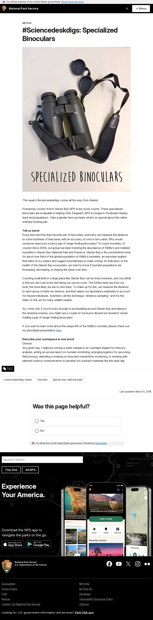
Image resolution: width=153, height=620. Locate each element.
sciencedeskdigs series (18, 379)
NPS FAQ (84, 583)
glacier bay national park (68, 379)
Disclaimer (85, 594)
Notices (6, 599)
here (58, 330)
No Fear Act (85, 588)
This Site (11, 470)
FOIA (4, 594)
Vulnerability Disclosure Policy (96, 599)
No (42, 430)
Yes (42, 420)
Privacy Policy (9, 588)
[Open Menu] (141, 8)
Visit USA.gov (84, 612)
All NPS (30, 470)
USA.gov (84, 604)
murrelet (42, 379)
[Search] (42, 459)
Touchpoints (101, 443)
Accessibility (8, 583)
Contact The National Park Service (21, 604)
